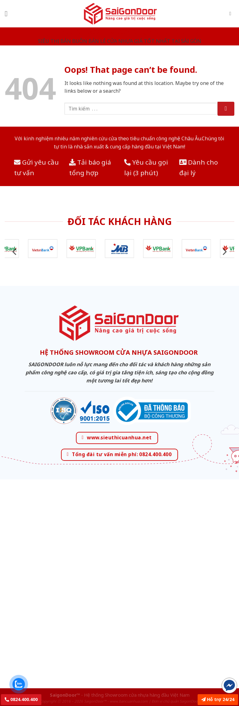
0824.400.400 (21, 699)
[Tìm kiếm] (231, 13)
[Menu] (8, 13)
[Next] (224, 252)
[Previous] (15, 252)
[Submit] (226, 109)
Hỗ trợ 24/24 (217, 699)
